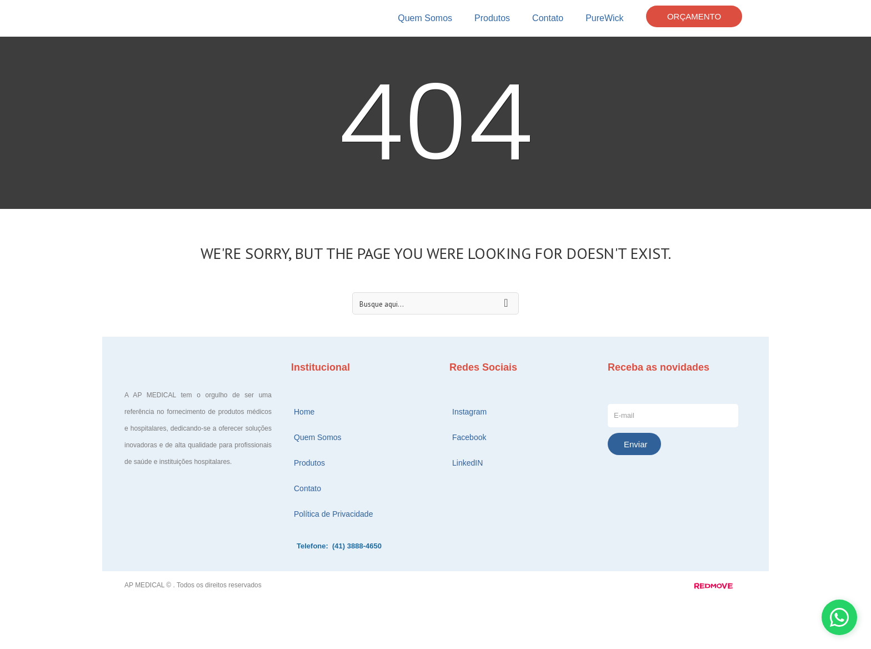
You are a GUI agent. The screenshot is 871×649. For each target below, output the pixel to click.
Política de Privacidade (333, 514)
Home (304, 411)
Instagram (469, 411)
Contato (547, 18)
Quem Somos (425, 18)
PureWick (604, 18)
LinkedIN (467, 462)
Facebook (469, 437)
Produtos (492, 18)
